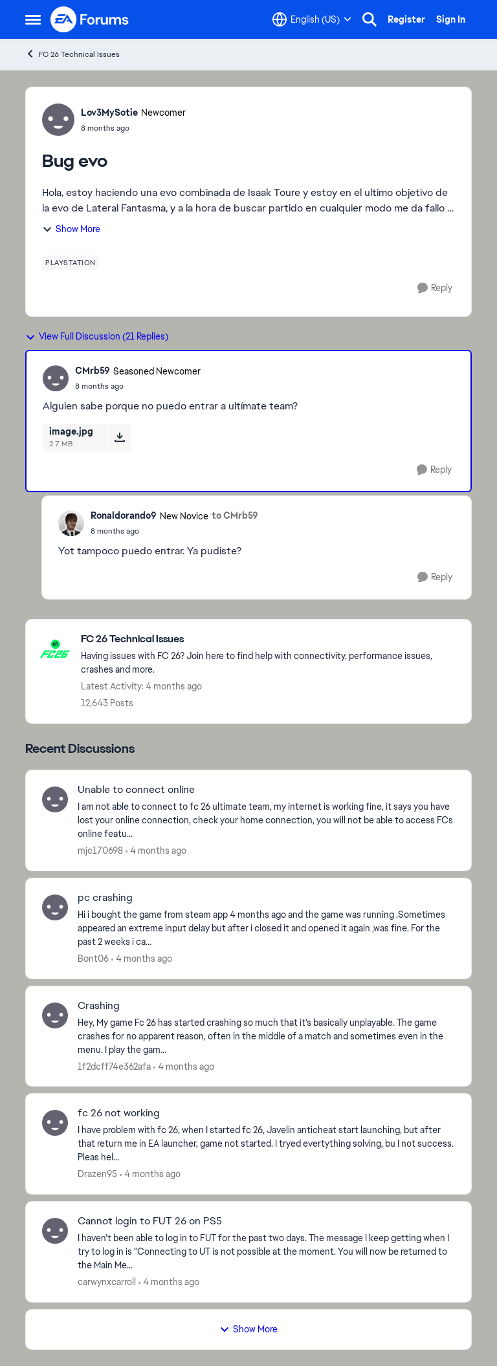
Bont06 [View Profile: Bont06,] (93, 958)
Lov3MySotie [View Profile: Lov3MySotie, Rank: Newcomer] (109, 112)
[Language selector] (312, 19)
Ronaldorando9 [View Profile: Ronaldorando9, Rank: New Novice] (124, 515)
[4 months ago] (156, 851)
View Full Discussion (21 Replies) (96, 336)
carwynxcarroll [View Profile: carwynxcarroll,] (107, 1282)
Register (406, 19)
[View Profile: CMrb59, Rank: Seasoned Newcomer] (56, 378)
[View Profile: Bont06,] (55, 907)
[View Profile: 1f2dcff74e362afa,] (55, 1015)
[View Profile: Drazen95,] (55, 1123)
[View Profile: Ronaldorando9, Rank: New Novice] (71, 523)
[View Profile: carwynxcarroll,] (55, 1231)
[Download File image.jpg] (119, 437)
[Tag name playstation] (70, 262)
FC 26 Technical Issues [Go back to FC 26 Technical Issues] (72, 54)
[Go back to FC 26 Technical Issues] (269, 639)
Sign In (450, 19)
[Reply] (435, 288)
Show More (71, 229)
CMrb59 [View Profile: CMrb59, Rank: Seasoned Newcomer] (92, 370)
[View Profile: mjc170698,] (55, 799)
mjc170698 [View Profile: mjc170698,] (100, 850)
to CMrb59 (235, 515)
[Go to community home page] (89, 19)
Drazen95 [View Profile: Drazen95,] (97, 1174)
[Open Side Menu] (33, 19)
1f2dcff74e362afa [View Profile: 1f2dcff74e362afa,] (114, 1066)
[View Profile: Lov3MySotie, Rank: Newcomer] (58, 119)
